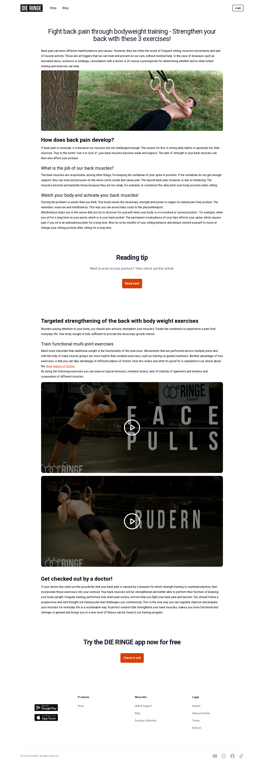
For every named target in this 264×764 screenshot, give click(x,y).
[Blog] (160, 713)
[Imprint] (217, 706)
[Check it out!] (132, 658)
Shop (53, 8)
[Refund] (217, 728)
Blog (65, 8)
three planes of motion (60, 366)
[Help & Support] (160, 706)
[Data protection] (217, 713)
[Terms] (217, 720)
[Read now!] (132, 283)
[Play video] (132, 427)
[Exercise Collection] (160, 720)
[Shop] (103, 706)
